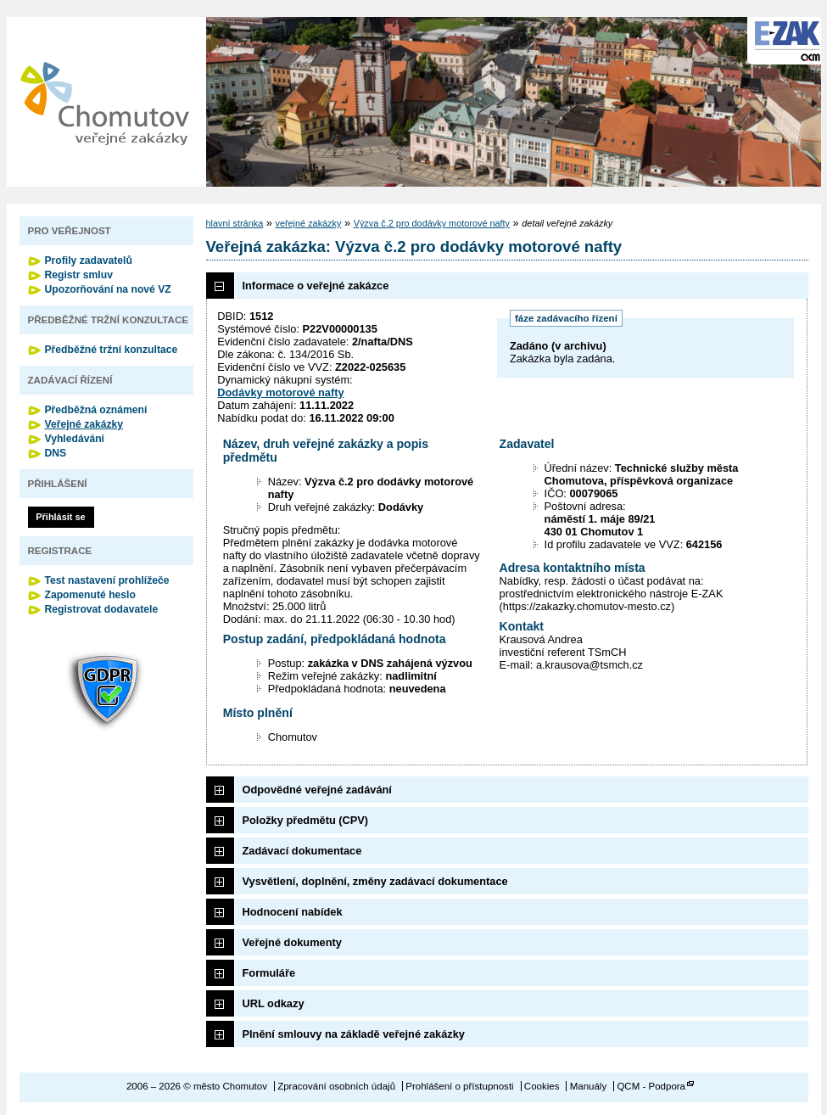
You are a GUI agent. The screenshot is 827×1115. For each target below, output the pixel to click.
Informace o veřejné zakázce (316, 285)
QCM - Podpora (651, 1086)
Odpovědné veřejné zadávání (317, 789)
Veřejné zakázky (84, 424)
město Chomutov (104, 102)
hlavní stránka (235, 223)
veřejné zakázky (308, 223)
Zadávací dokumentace (302, 850)
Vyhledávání (75, 439)
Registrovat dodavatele (102, 609)
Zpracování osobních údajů (336, 1086)
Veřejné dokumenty (292, 942)
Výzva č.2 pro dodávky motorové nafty (432, 223)
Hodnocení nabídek (293, 911)
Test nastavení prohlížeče (107, 580)
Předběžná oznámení (96, 410)
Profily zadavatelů (88, 260)
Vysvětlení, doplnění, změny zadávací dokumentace (375, 881)
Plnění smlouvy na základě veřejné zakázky (354, 1034)
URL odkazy (274, 1003)
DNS (56, 453)
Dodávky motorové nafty (280, 392)
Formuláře (269, 973)
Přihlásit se (60, 517)
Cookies (542, 1086)
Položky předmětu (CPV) (306, 820)
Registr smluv (79, 275)
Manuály (588, 1086)
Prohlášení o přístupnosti (459, 1086)
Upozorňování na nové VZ (108, 289)
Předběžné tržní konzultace (111, 350)
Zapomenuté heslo (90, 595)
